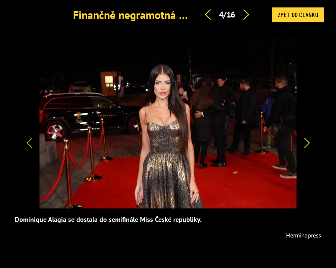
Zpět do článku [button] (298, 14)
